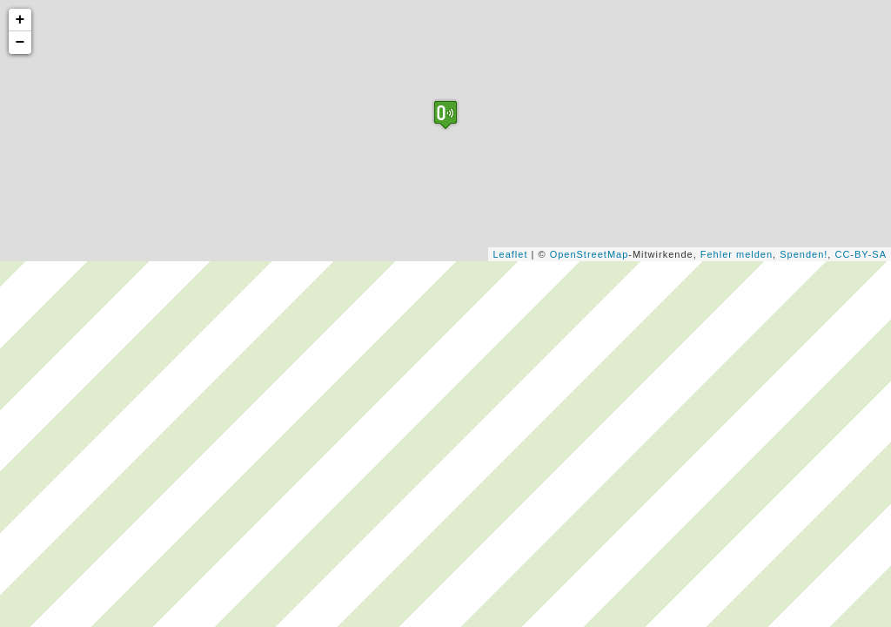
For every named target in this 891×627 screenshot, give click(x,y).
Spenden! (803, 254)
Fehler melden (736, 254)
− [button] (21, 42)
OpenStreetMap (589, 254)
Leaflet (509, 254)
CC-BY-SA (860, 254)
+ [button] (21, 20)
